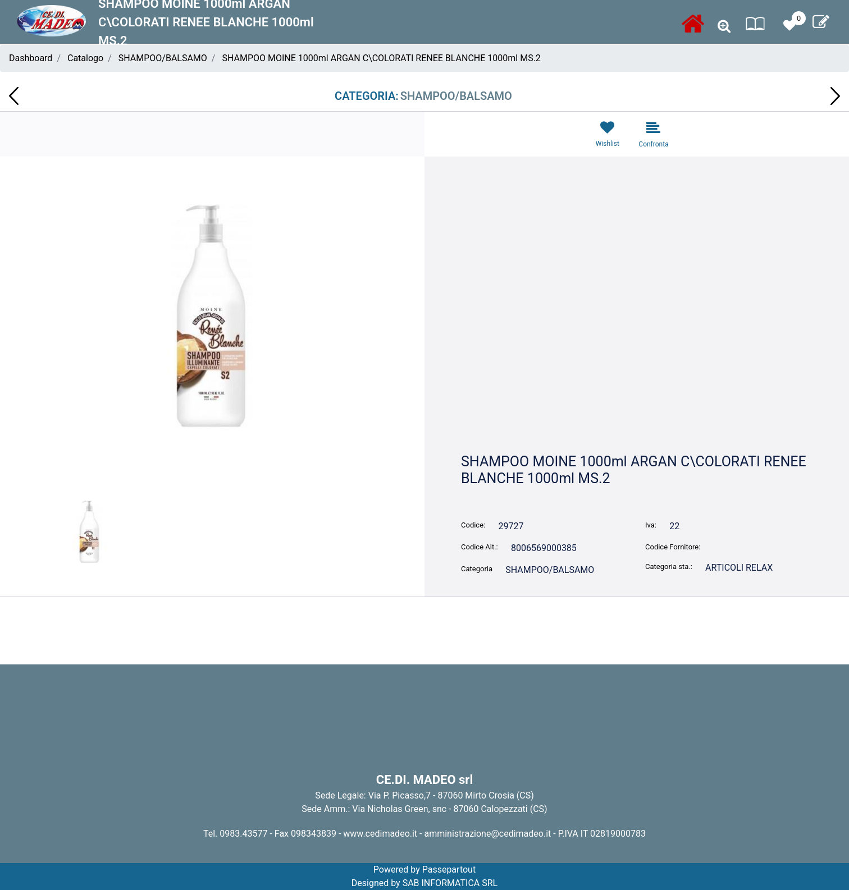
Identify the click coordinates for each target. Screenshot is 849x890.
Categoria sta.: (668, 566)
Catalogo (85, 58)
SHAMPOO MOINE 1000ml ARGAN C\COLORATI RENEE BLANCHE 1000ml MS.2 (381, 58)
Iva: (650, 525)
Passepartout (449, 869)
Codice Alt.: (479, 547)
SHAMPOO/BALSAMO (162, 58)
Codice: (473, 525)
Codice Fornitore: (672, 547)
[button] (724, 27)
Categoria (476, 569)
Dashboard (30, 58)
